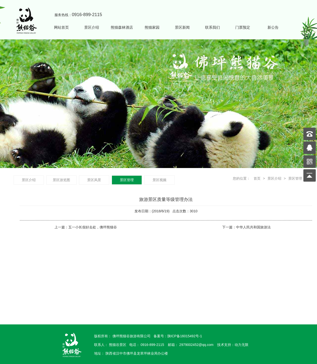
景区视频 (159, 180)
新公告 (273, 27)
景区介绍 (91, 27)
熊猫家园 (152, 27)
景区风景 (94, 180)
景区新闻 (182, 27)
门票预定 (242, 27)
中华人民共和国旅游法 (253, 227)
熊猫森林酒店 (122, 27)
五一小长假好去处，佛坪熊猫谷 (92, 227)
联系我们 (212, 27)
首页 (257, 178)
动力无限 (241, 345)
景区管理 (295, 178)
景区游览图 (61, 180)
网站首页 (61, 27)
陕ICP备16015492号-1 (184, 336)
